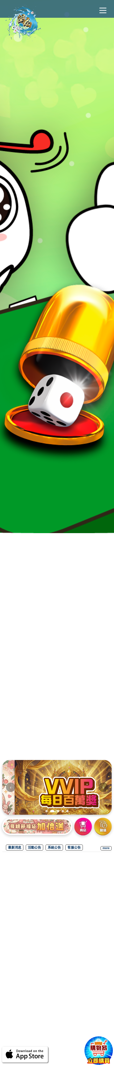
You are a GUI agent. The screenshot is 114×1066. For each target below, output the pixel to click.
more (106, 848)
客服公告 (77, 847)
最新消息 (15, 847)
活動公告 (36, 847)
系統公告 (57, 847)
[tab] (47, 811)
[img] (57, 787)
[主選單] (103, 11)
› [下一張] (103, 787)
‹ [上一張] (11, 787)
